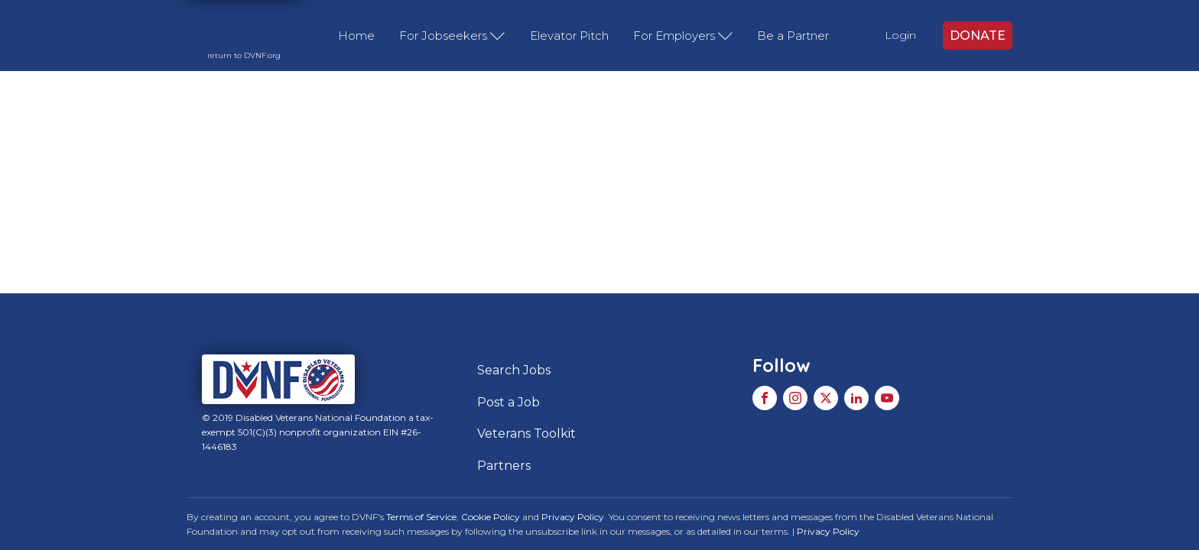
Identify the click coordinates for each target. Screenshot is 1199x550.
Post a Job (508, 402)
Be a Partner (793, 35)
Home (356, 35)
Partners (504, 465)
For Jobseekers (452, 36)
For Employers (683, 36)
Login (900, 35)
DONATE (978, 35)
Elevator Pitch (569, 35)
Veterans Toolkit (526, 433)
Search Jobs (514, 370)
